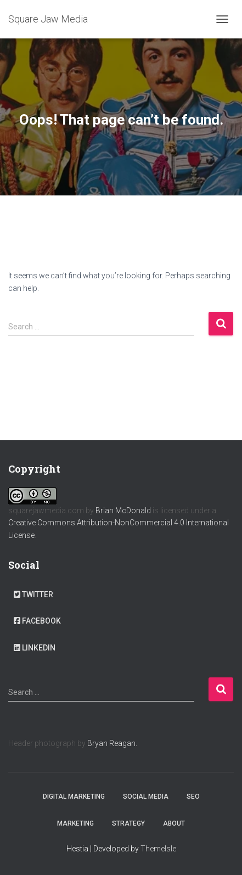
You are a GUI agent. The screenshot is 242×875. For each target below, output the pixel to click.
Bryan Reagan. (112, 743)
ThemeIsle (158, 848)
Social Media (145, 796)
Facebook (37, 620)
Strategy (128, 823)
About (174, 823)
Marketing (75, 823)
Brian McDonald (123, 510)
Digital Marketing (74, 796)
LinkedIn (34, 647)
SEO (193, 796)
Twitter (33, 594)
